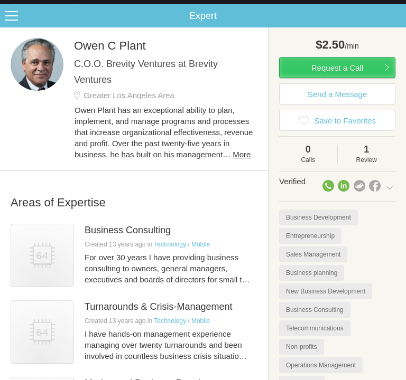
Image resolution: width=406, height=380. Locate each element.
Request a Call (337, 76)
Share (395, 24)
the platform (56, 6)
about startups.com (364, 7)
